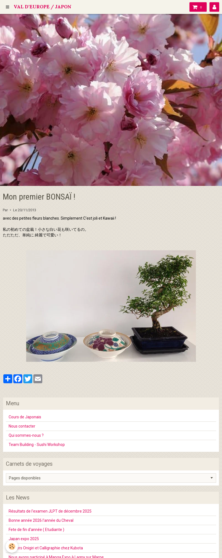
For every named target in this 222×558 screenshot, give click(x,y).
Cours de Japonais (25, 417)
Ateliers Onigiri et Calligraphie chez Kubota (46, 548)
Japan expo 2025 (24, 539)
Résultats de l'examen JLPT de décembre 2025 (50, 511)
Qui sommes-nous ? (26, 435)
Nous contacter (22, 426)
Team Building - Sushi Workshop (37, 444)
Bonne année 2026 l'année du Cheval (41, 520)
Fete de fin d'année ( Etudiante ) (36, 529)
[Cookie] (12, 546)
